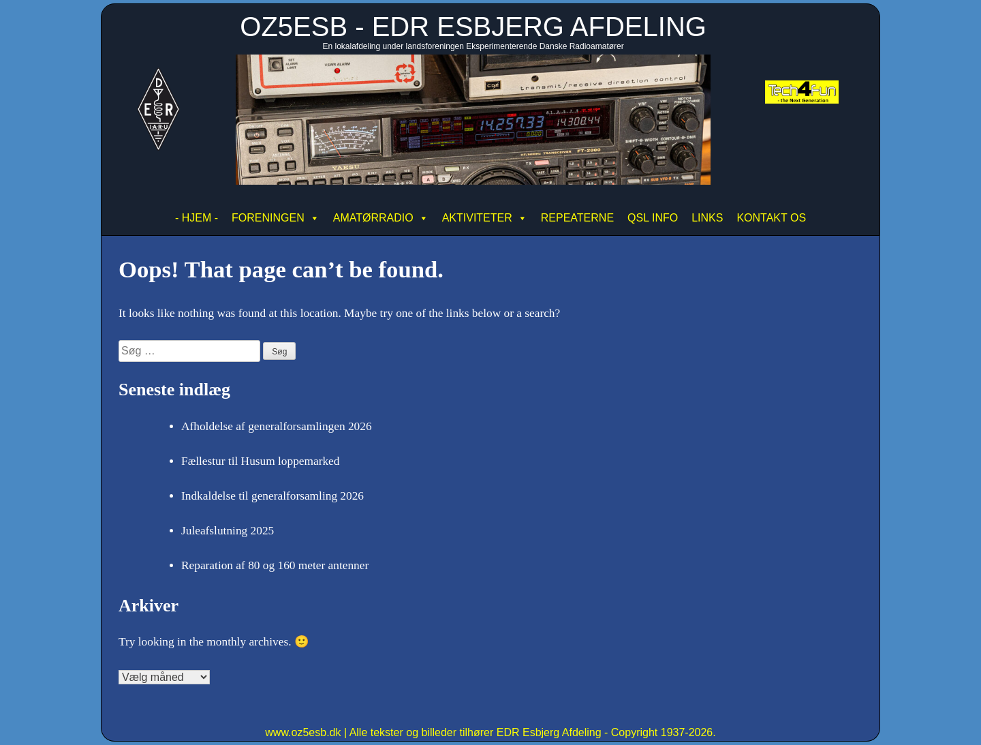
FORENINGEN (276, 218)
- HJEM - (196, 218)
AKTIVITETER (484, 218)
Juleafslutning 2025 (227, 530)
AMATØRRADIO (381, 218)
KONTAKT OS (771, 218)
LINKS (707, 218)
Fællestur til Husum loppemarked (260, 461)
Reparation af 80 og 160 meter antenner (275, 565)
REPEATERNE (577, 218)
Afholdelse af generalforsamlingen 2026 (276, 426)
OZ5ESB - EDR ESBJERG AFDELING (473, 27)
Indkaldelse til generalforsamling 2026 (272, 495)
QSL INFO (652, 218)
